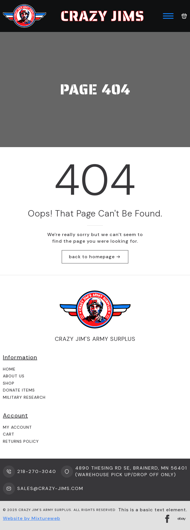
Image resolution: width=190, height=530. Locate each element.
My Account (17, 427)
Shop (8, 383)
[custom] (181, 518)
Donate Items (19, 390)
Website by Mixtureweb (31, 518)
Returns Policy (21, 441)
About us (14, 376)
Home (9, 369)
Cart (8, 434)
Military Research (24, 397)
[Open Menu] (168, 16)
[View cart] (184, 16)
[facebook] (167, 518)
